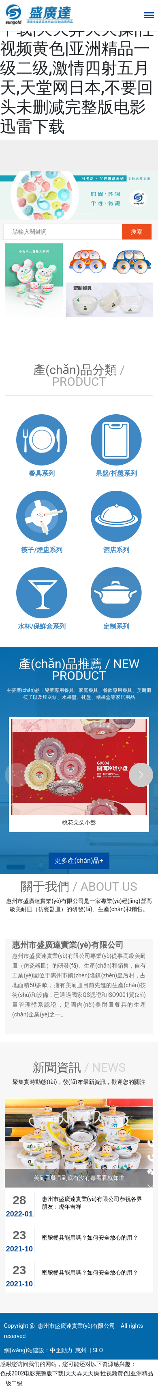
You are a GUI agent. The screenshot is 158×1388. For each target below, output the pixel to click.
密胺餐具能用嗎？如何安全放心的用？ (90, 1237)
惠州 (81, 1350)
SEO (97, 1350)
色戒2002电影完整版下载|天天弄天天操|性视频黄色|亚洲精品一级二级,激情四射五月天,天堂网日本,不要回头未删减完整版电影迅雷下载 (77, 68)
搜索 (136, 231)
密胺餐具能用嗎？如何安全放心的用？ (90, 1272)
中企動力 (61, 1350)
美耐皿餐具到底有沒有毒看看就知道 (79, 1178)
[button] (66, 214)
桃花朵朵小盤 (79, 822)
